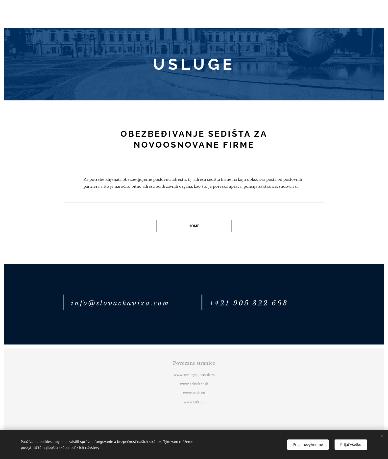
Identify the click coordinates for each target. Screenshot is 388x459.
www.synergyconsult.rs (194, 375)
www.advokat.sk (194, 384)
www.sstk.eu (194, 402)
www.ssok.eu (194, 393)
